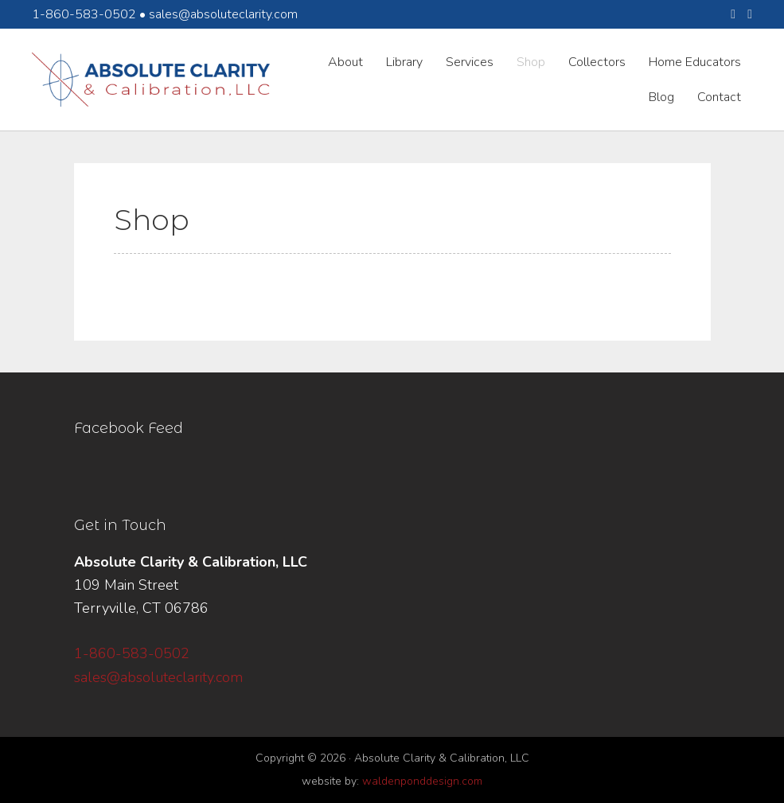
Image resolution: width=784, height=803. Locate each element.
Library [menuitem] (404, 62)
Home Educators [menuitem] (695, 62)
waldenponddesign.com (422, 781)
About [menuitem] (345, 62)
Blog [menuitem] (661, 97)
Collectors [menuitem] (597, 62)
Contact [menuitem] (719, 97)
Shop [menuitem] (531, 62)
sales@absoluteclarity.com (223, 14)
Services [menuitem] (469, 62)
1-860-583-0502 (131, 653)
